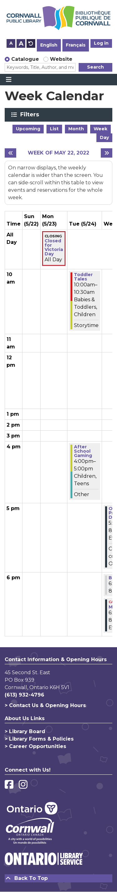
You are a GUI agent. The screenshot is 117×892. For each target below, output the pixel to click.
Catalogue (25, 59)
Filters (30, 114)
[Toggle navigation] (8, 79)
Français (75, 45)
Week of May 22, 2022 (58, 153)
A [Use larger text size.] (21, 43)
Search (95, 67)
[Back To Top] (58, 878)
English (48, 45)
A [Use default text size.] (31, 43)
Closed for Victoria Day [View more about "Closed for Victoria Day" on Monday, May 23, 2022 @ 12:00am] (54, 247)
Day (104, 137)
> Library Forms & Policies (39, 739)
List (54, 129)
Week (100, 129)
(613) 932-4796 (24, 695)
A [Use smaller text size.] (11, 43)
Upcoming (28, 129)
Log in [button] (101, 43)
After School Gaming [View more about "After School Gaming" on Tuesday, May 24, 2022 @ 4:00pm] (83, 451)
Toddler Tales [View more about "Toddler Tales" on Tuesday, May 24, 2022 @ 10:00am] (83, 276)
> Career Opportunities (35, 746)
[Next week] (106, 153)
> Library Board (25, 731)
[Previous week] (10, 153)
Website (61, 59)
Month (76, 129)
